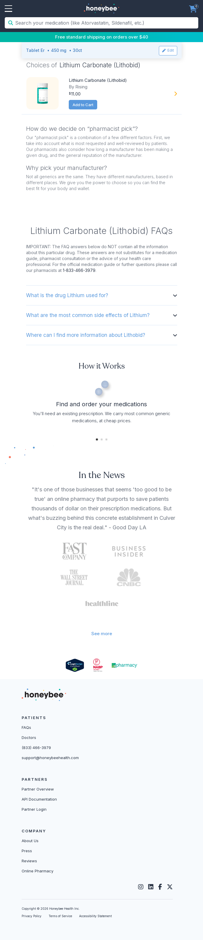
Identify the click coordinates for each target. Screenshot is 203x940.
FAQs (26, 727)
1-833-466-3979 (79, 270)
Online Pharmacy (37, 871)
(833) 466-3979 (36, 747)
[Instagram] (140, 886)
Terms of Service (60, 916)
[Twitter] (170, 886)
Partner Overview (38, 789)
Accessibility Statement (95, 916)
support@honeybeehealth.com (50, 757)
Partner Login (34, 809)
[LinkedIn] (151, 886)
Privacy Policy (31, 916)
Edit (168, 50)
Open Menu (8, 8)
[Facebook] (160, 886)
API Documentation (39, 799)
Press (27, 850)
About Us (30, 840)
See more (101, 633)
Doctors (29, 737)
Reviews (29, 860)
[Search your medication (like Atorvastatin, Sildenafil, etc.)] (106, 22)
